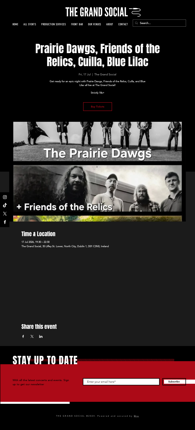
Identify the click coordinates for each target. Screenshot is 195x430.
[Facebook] (4, 222)
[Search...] (159, 23)
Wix (136, 416)
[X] (4, 213)
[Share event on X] (32, 336)
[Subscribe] (174, 381)
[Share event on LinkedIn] (41, 336)
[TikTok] (4, 205)
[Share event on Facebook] (23, 336)
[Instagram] (4, 197)
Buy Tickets (97, 106)
